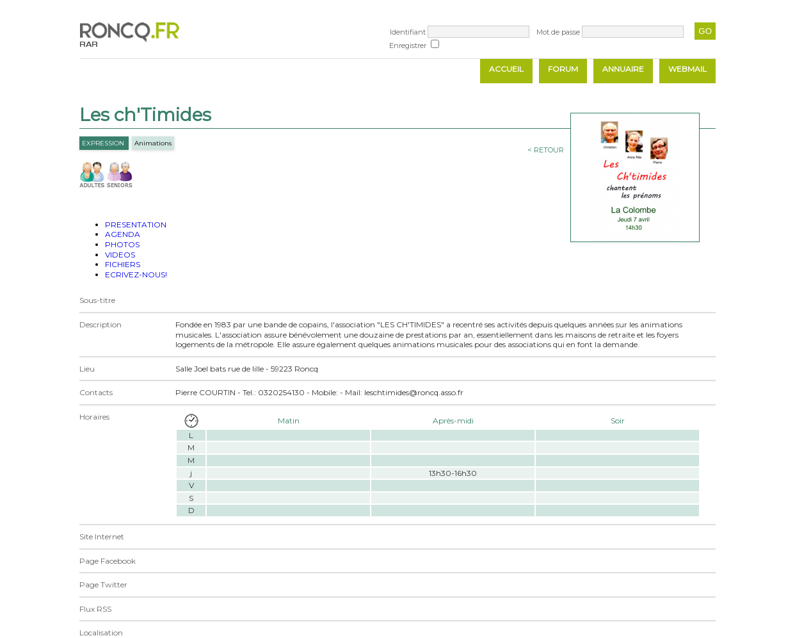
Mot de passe (558, 32)
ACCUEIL (506, 69)
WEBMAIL (687, 69)
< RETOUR (545, 149)
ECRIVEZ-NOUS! (136, 274)
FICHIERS (122, 264)
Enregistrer (407, 45)
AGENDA (122, 234)
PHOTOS (122, 244)
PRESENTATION (135, 224)
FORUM (563, 69)
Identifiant (408, 32)
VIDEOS (120, 254)
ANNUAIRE (623, 69)
